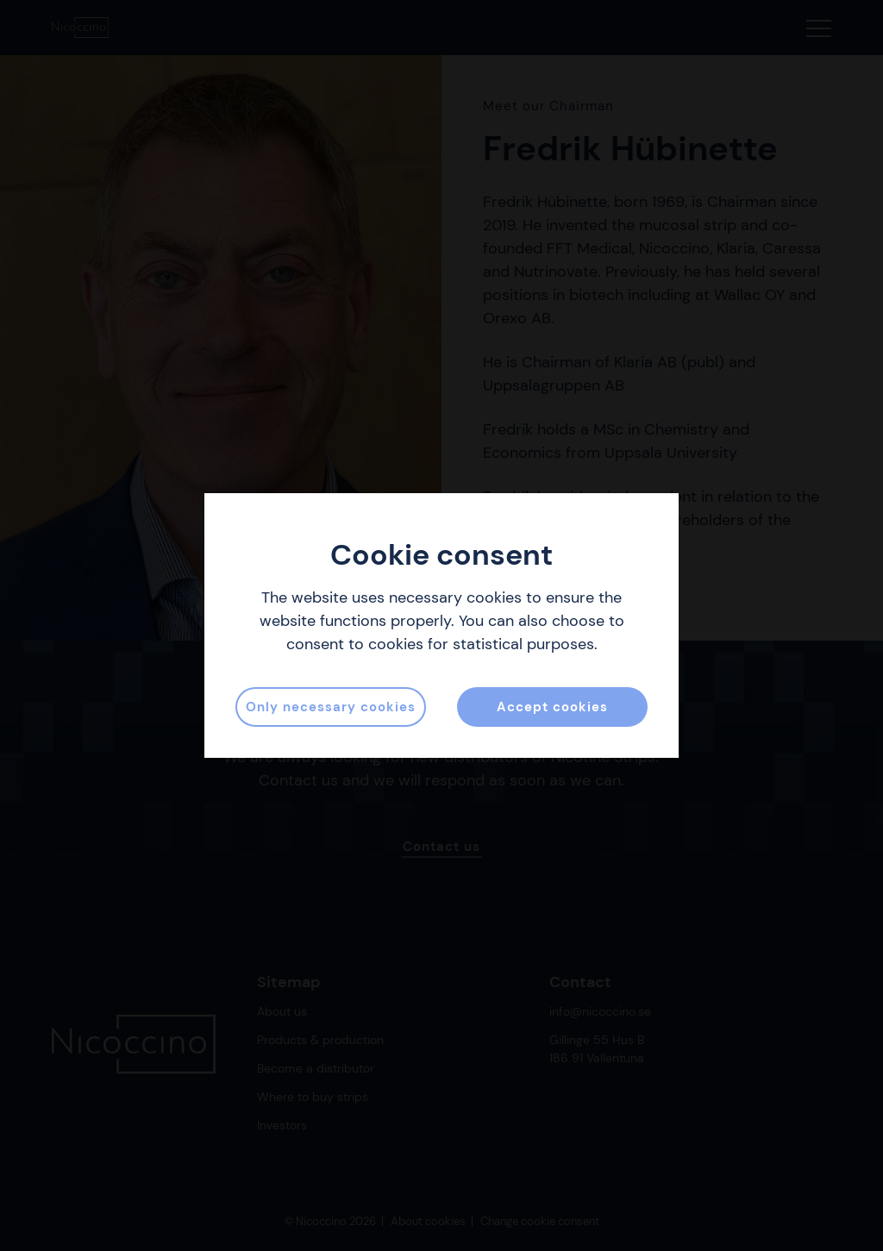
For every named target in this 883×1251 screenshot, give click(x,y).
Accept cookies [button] (552, 707)
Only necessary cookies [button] (331, 707)
